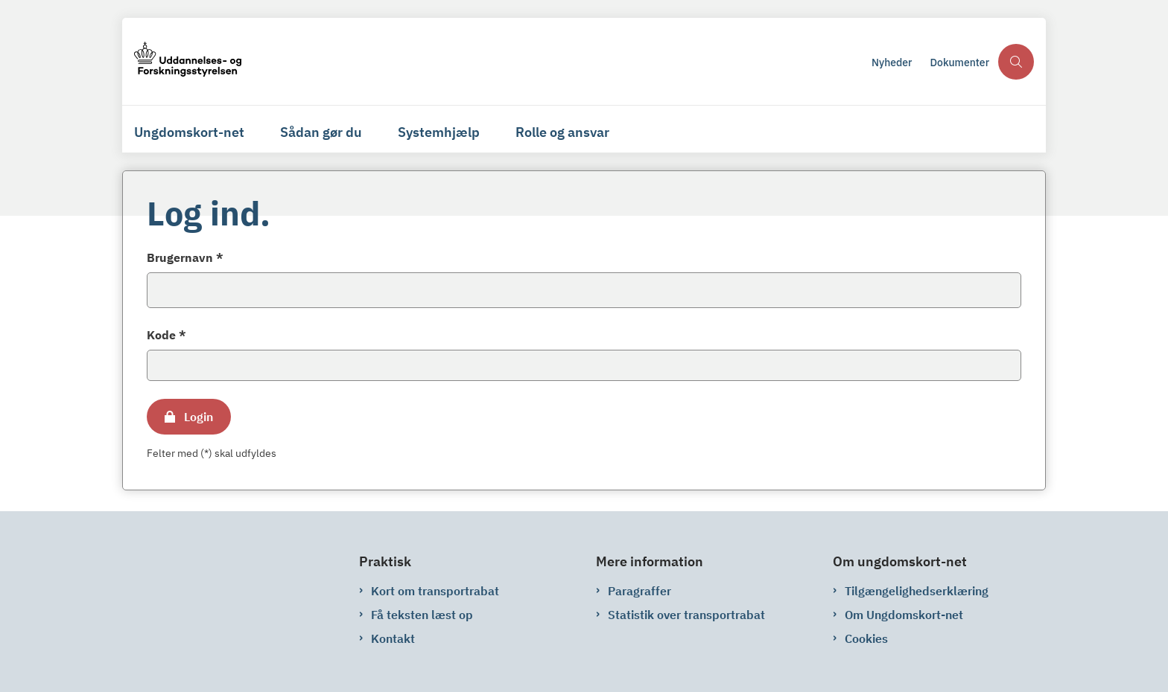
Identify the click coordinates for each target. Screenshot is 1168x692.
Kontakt (393, 638)
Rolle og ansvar (562, 132)
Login (198, 416)
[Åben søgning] (1016, 62)
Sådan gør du (321, 132)
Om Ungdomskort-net (904, 614)
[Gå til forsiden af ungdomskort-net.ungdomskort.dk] (187, 61)
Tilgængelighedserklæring (916, 590)
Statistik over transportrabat (686, 614)
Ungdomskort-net (189, 132)
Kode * (166, 334)
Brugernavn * (185, 257)
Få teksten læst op (422, 614)
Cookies (866, 638)
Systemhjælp (439, 132)
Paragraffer (639, 590)
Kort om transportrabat (435, 590)
